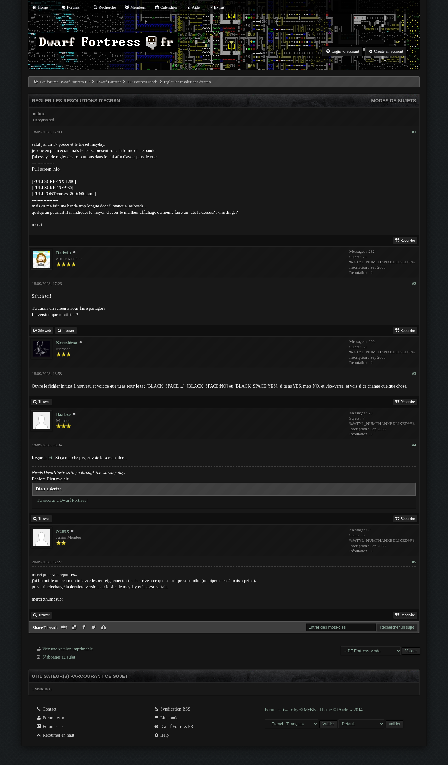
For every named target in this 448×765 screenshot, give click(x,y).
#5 (414, 561)
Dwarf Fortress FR (174, 726)
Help (161, 735)
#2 (414, 283)
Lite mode (166, 718)
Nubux (62, 531)
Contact (46, 709)
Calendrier (166, 7)
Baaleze (63, 414)
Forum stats (49, 726)
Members (135, 7)
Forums (70, 7)
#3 (414, 373)
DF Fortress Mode (142, 81)
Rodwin (63, 253)
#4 (414, 445)
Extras (216, 7)
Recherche (104, 7)
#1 (414, 131)
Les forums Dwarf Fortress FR (65, 81)
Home (40, 7)
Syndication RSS (172, 709)
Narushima (66, 343)
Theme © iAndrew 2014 (341, 709)
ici (50, 458)
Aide (193, 7)
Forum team (50, 718)
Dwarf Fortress (108, 81)
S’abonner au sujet (59, 657)
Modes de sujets (393, 100)
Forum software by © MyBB (291, 709)
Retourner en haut (55, 735)
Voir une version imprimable (67, 649)
